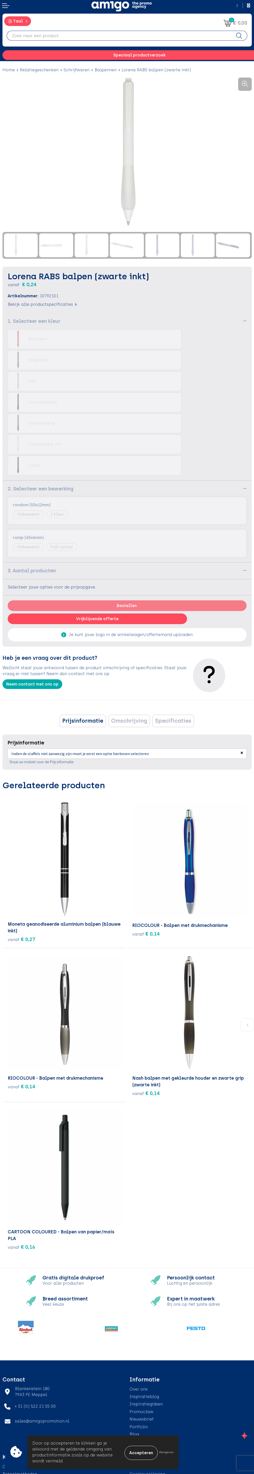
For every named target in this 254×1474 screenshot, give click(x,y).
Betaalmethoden (19, 1411)
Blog (134, 1371)
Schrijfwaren (77, 70)
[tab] (83, 658)
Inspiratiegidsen (146, 1341)
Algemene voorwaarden (154, 1403)
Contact (11, 1403)
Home (8, 70)
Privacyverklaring (147, 1418)
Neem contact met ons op (32, 621)
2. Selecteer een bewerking (40, 426)
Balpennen (106, 70)
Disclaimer (140, 1426)
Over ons (138, 1326)
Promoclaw (141, 1348)
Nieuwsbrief (141, 1356)
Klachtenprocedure (22, 1426)
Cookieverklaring (147, 1411)
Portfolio (138, 1363)
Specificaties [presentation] (173, 657)
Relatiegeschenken (39, 70)
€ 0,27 (21, 876)
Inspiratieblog (144, 1333)
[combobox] (119, 36)
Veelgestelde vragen (150, 1378)
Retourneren (15, 1418)
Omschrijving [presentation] (129, 657)
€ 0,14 (146, 870)
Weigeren (166, 1452)
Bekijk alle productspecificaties (42, 304)
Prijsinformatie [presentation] (82, 657)
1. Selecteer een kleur (34, 321)
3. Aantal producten (32, 507)
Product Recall (17, 1433)
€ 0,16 (21, 1184)
